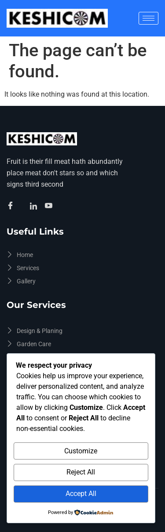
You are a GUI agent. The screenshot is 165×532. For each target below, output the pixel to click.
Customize (80, 451)
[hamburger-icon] (148, 18)
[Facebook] (12, 206)
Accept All (81, 493)
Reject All (80, 472)
